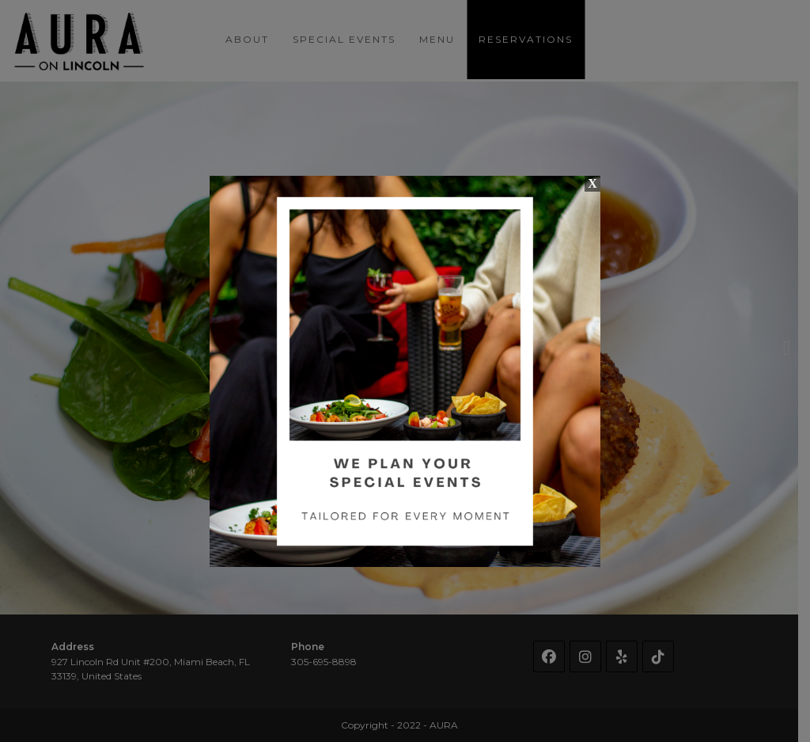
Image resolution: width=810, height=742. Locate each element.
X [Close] (592, 183)
